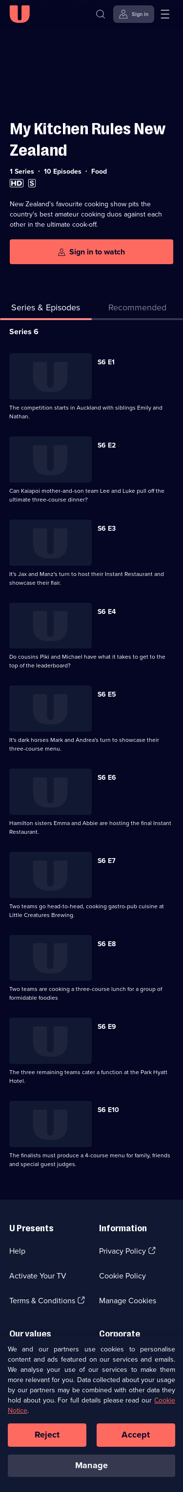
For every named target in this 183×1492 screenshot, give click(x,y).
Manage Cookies (127, 1300)
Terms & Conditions (42, 1300)
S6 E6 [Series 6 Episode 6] (107, 778)
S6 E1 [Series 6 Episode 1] (106, 362)
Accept (136, 1441)
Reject (47, 1441)
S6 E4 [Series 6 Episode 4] (107, 612)
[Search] (100, 14)
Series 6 (24, 331)
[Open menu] (165, 14)
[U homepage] (19, 14)
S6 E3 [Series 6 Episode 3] (107, 528)
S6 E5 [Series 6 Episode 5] (107, 694)
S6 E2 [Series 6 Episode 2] (107, 445)
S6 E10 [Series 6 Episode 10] (108, 1110)
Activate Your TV (37, 1275)
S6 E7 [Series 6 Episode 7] (107, 861)
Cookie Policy (122, 1275)
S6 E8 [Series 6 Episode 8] (107, 944)
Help (17, 1251)
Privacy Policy (122, 1251)
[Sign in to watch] (91, 251)
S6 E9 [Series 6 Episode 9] (107, 1027)
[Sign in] (133, 14)
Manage (91, 1471)
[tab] (137, 309)
